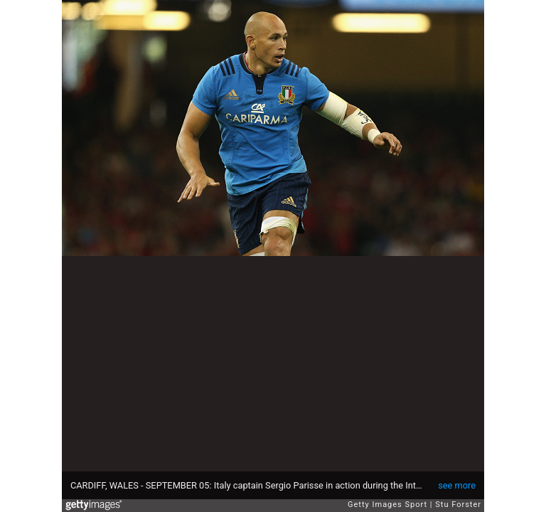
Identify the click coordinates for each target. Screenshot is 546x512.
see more (457, 485)
